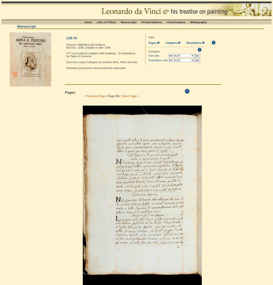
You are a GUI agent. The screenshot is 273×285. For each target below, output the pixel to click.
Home (88, 22)
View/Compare (176, 22)
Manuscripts (128, 22)
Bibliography (198, 22)
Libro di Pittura (106, 22)
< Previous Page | (95, 96)
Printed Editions (151, 22)
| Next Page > (130, 96)
